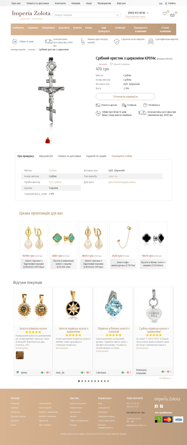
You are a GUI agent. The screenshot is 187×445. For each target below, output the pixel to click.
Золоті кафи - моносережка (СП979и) (123, 264)
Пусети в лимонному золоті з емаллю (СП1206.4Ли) (63, 263)
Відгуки (121, 3)
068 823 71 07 (132, 406)
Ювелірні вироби (20, 49)
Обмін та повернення (79, 420)
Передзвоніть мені (134, 16)
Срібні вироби (45, 403)
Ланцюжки (48, 27)
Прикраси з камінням (140, 29)
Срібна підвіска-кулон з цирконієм (154, 330)
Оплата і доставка (78, 403)
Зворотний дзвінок (106, 416)
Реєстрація (102, 412)
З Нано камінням (165, 29)
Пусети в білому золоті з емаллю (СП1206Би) (153, 264)
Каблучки (18, 27)
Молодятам (104, 3)
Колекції (120, 27)
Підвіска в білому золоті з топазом (113, 330)
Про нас (16, 3)
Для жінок (130, 182)
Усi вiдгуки (165, 377)
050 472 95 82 (132, 403)
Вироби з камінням (47, 416)
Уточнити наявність (125, 96)
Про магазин (75, 412)
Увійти (170, 3)
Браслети (63, 27)
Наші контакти (76, 407)
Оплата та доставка (38, 3)
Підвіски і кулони (18, 416)
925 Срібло (55, 182)
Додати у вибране (120, 64)
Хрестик (113, 176)
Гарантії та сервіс (96, 156)
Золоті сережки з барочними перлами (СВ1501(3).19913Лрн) (34, 263)
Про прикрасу (25, 156)
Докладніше (22, 347)
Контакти (60, 3)
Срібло (53, 170)
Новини (75, 3)
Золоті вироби (45, 407)
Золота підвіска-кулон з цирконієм (73, 330)
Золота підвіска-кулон (33, 328)
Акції (89, 3)
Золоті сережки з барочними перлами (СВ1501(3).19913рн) (93, 263)
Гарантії (73, 416)
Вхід (100, 403)
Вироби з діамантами (48, 412)
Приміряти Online (122, 156)
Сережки (32, 27)
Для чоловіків (116, 182)
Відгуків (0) (46, 156)
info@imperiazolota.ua (136, 425)
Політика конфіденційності (105, 426)
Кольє (88, 27)
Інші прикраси (104, 29)
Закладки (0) (104, 407)
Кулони (77, 27)
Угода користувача (106, 420)
